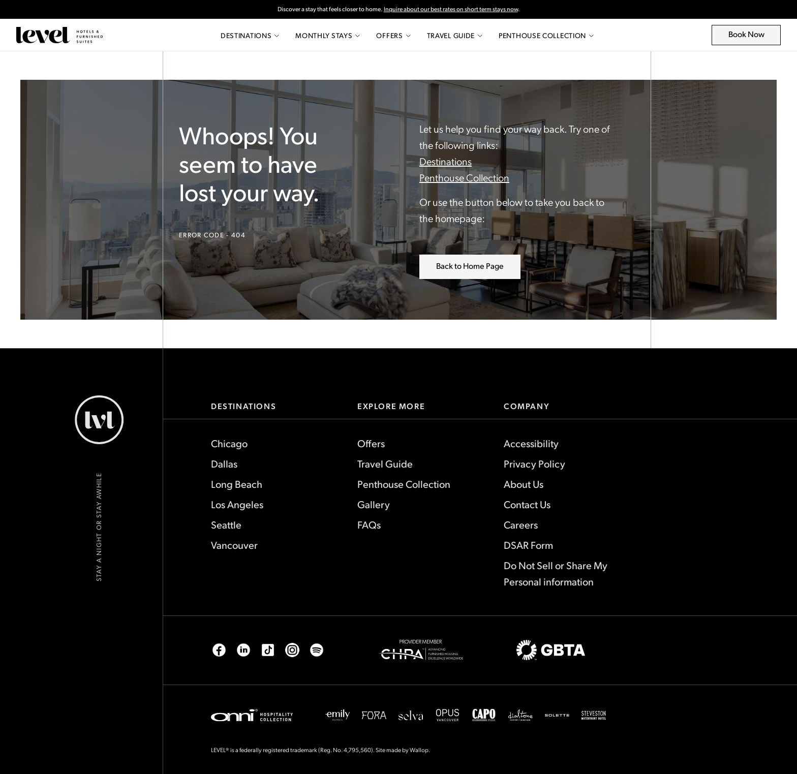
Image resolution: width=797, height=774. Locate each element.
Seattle (226, 524)
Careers (521, 524)
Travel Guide (454, 35)
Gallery (373, 504)
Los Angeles (237, 504)
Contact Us (527, 504)
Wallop (419, 750)
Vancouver (234, 544)
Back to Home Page (470, 265)
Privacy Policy (534, 463)
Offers (393, 35)
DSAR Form (528, 544)
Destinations (250, 35)
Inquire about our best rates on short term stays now (451, 9)
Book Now (752, 36)
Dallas (224, 463)
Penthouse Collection (546, 35)
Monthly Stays (327, 35)
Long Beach (236, 483)
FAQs (369, 524)
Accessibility (531, 443)
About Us (523, 483)
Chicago (229, 443)
